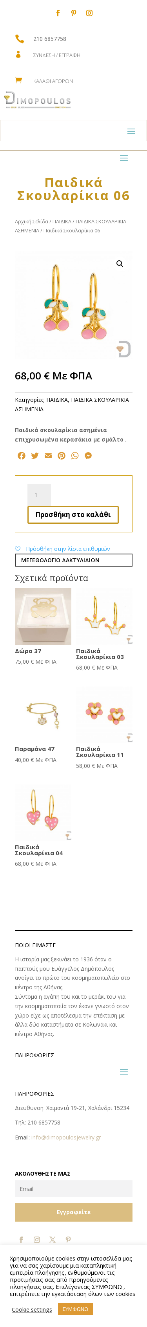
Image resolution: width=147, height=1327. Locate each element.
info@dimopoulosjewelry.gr (66, 1137)
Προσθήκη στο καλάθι (73, 514)
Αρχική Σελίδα (31, 221)
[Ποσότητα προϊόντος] (39, 495)
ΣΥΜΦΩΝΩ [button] (75, 1308)
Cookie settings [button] (32, 1309)
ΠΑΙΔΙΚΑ (62, 221)
